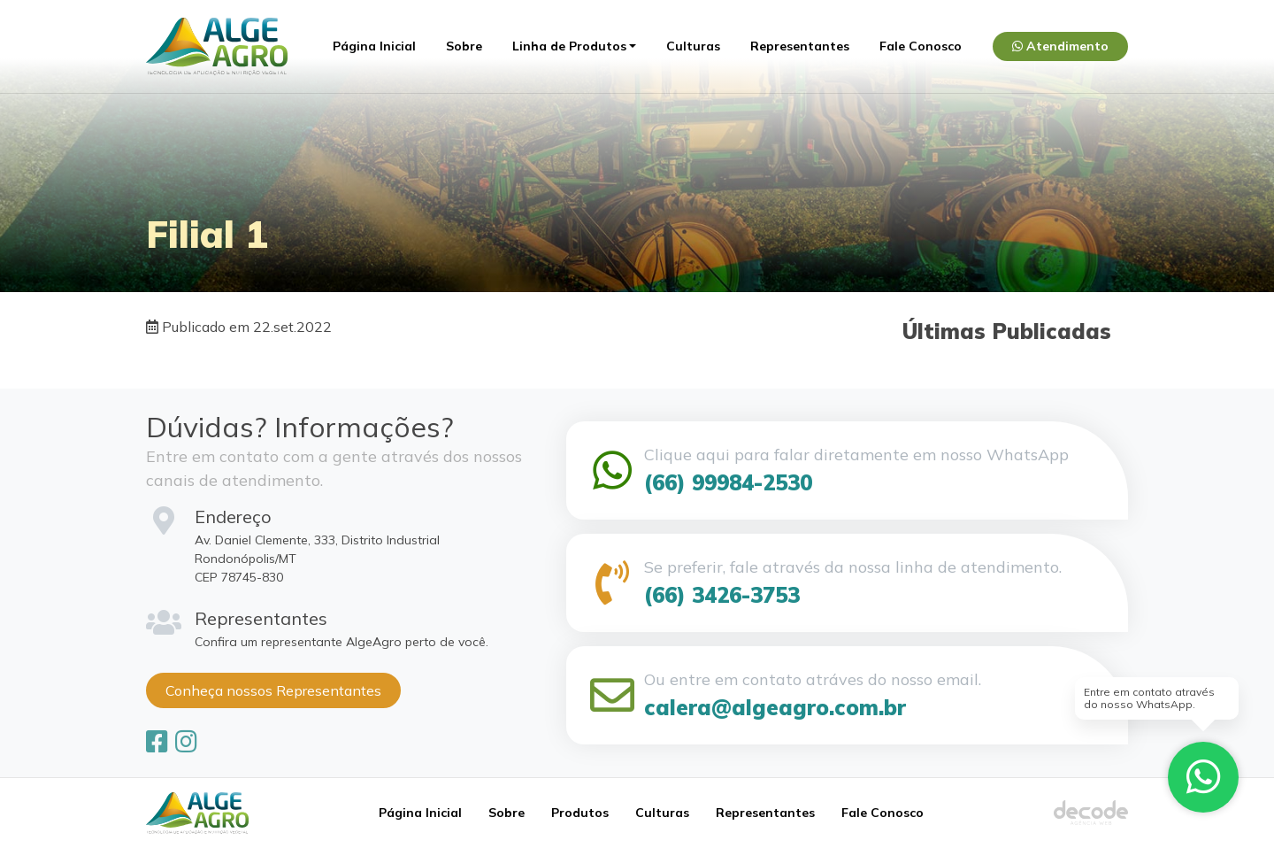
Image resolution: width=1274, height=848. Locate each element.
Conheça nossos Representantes (273, 690)
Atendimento (1060, 46)
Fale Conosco (920, 46)
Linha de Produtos (569, 46)
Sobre (464, 46)
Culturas (693, 46)
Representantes (799, 46)
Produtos (580, 813)
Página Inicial (374, 46)
